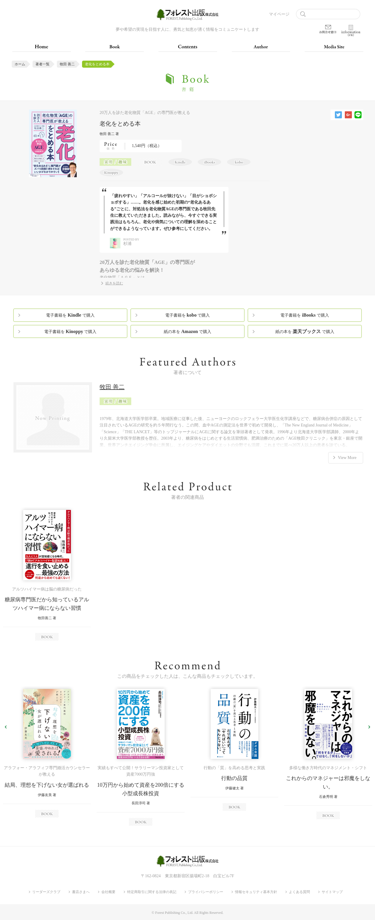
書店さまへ (81, 892)
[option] (47, 575)
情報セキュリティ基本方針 (256, 892)
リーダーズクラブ (46, 892)
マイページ (279, 14)
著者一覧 (42, 64)
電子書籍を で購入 (70, 315)
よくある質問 (299, 892)
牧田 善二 (67, 64)
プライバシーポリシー (205, 892)
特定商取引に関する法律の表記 (151, 892)
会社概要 (108, 892)
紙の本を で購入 (187, 331)
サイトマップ (332, 892)
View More (347, 457)
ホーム (20, 64)
